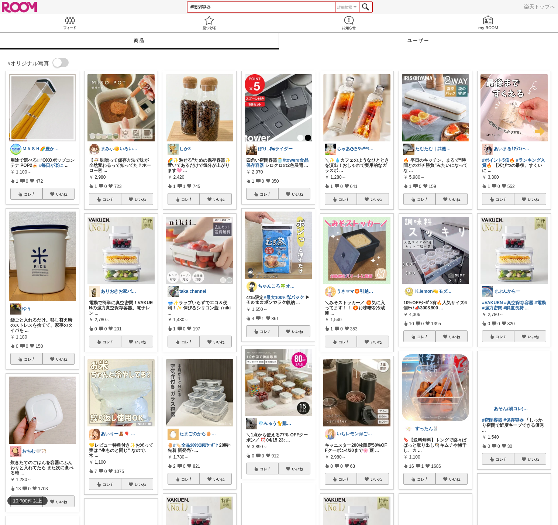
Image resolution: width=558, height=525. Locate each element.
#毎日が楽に (51, 165)
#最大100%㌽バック (284, 297)
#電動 (540, 302)
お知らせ (348, 23)
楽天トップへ (539, 7)
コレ (29, 194)
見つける (209, 23)
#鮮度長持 (513, 307)
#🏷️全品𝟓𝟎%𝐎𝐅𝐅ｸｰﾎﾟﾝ (195, 445)
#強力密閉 (492, 307)
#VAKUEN (492, 302)
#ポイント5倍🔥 (498, 160)
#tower (290, 160)
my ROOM (488, 23)
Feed (70, 23)
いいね (61, 194)
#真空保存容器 (518, 302)
